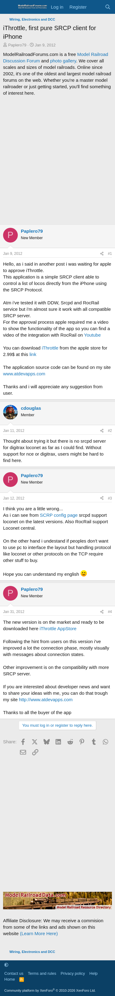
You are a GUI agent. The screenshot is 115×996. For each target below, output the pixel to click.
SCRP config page (59, 515)
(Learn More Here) (39, 933)
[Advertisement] (57, 160)
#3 (110, 498)
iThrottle (50, 347)
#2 (110, 431)
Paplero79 (17, 45)
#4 (110, 612)
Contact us (13, 973)
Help (94, 973)
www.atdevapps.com (24, 373)
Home (9, 979)
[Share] (102, 253)
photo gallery (63, 60)
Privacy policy (73, 973)
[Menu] (8, 7)
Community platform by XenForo (50, 990)
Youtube (92, 335)
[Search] (108, 7)
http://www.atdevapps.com (46, 699)
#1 (110, 253)
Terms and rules (42, 973)
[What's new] (96, 7)
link (32, 354)
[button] (6, 965)
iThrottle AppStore (58, 628)
